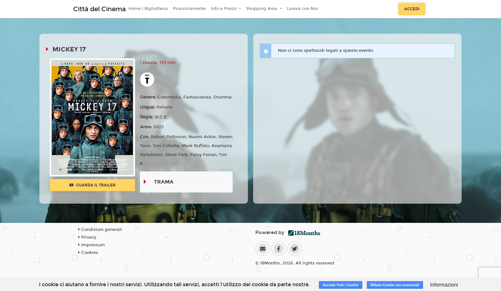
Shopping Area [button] (262, 8)
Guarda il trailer (92, 185)
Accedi (412, 9)
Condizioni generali (100, 229)
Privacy (87, 237)
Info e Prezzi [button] (224, 8)
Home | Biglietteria (148, 8)
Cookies (88, 252)
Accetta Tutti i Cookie (340, 285)
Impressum (91, 245)
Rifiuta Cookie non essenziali (395, 285)
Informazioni (444, 284)
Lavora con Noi (302, 8)
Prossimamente (189, 8)
